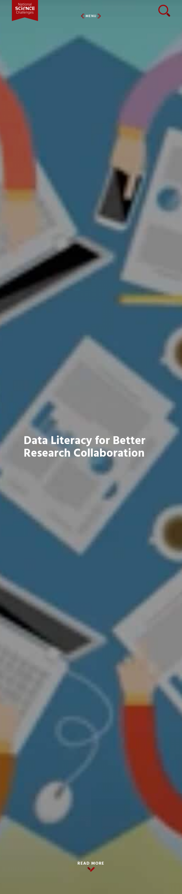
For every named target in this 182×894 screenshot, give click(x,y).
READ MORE (91, 863)
